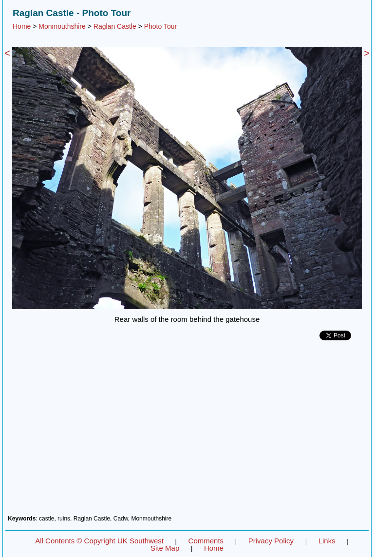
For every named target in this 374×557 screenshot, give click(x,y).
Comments (206, 541)
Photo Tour (160, 26)
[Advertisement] (187, 431)
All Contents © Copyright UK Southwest (99, 541)
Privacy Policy (271, 541)
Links (327, 541)
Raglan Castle (115, 26)
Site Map (164, 548)
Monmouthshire (62, 26)
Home (22, 26)
